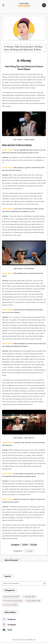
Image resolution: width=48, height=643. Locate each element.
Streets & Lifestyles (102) (12, 601)
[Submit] (44, 583)
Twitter (25, 544)
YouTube (33, 544)
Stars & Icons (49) (10, 605)
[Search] (44, 5)
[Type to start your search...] (24, 583)
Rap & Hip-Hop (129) (11, 596)
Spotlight (29, 551)
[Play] (24, 123)
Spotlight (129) (29, 596)
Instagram (15, 544)
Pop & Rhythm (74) (33, 601)
